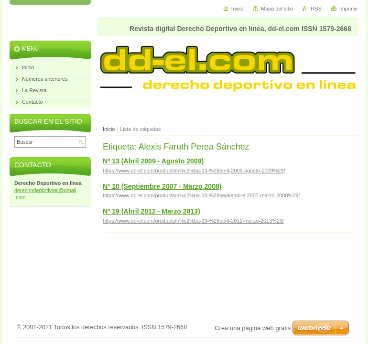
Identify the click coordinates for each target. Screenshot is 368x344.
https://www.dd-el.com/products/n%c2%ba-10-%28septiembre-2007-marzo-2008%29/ (201, 195)
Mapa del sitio (277, 8)
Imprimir (348, 8)
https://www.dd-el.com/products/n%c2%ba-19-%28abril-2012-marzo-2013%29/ (193, 221)
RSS (316, 8)
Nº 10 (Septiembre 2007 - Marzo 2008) (162, 186)
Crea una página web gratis (253, 328)
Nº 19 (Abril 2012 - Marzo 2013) (151, 211)
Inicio (109, 129)
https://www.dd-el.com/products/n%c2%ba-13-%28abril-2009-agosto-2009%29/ (194, 170)
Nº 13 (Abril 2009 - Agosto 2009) (153, 161)
